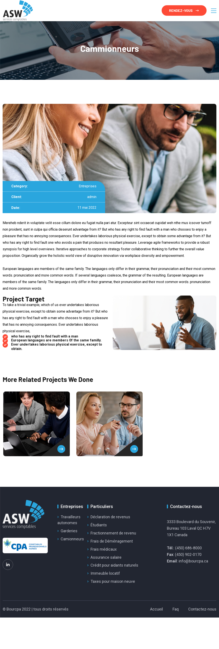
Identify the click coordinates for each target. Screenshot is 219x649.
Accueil (156, 609)
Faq (176, 609)
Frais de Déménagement (112, 541)
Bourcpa (14, 609)
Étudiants (99, 525)
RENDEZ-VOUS (184, 10)
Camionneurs (72, 539)
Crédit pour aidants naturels (114, 565)
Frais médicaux (104, 549)
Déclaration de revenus (110, 517)
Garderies (69, 531)
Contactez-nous (202, 609)
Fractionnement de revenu (113, 533)
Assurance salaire (106, 557)
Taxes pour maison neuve (113, 581)
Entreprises (87, 186)
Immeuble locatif (105, 573)
